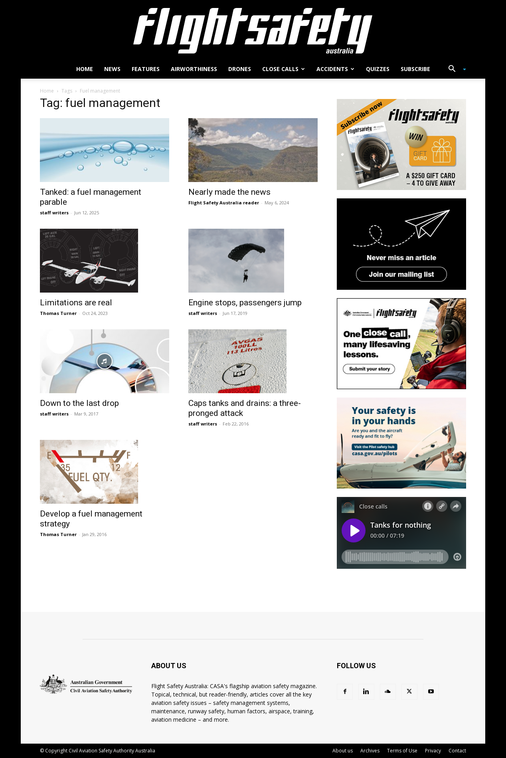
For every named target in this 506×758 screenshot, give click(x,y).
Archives (370, 750)
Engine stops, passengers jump (245, 302)
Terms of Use (402, 750)
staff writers (54, 213)
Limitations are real (76, 302)
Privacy (433, 750)
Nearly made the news (229, 192)
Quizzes (377, 69)
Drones (239, 69)
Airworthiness (194, 69)
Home (84, 69)
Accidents (335, 69)
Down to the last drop (79, 403)
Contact (457, 750)
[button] (454, 69)
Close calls (283, 69)
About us (342, 750)
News (112, 69)
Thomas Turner (58, 313)
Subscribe (415, 69)
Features (146, 69)
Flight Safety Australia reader (223, 203)
